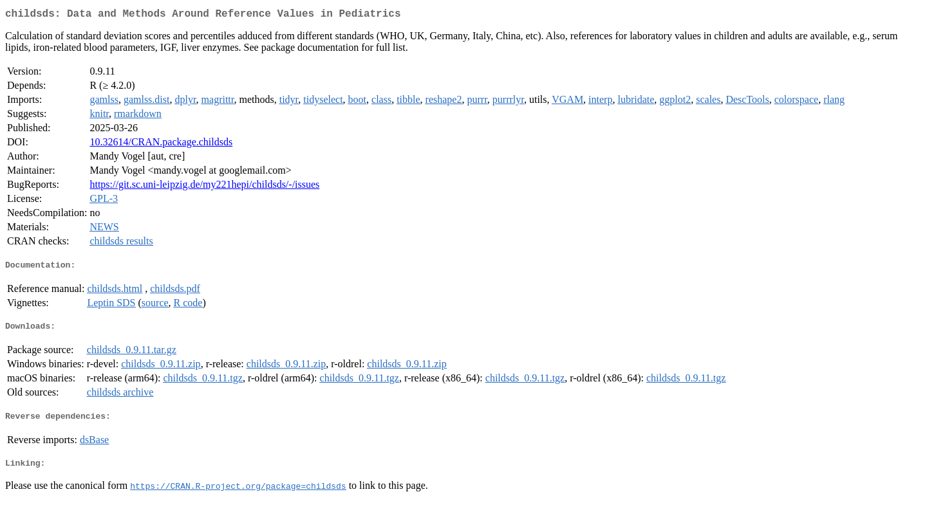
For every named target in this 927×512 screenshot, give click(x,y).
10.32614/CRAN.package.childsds (160, 144)
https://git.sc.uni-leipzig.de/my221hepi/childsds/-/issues (204, 186)
